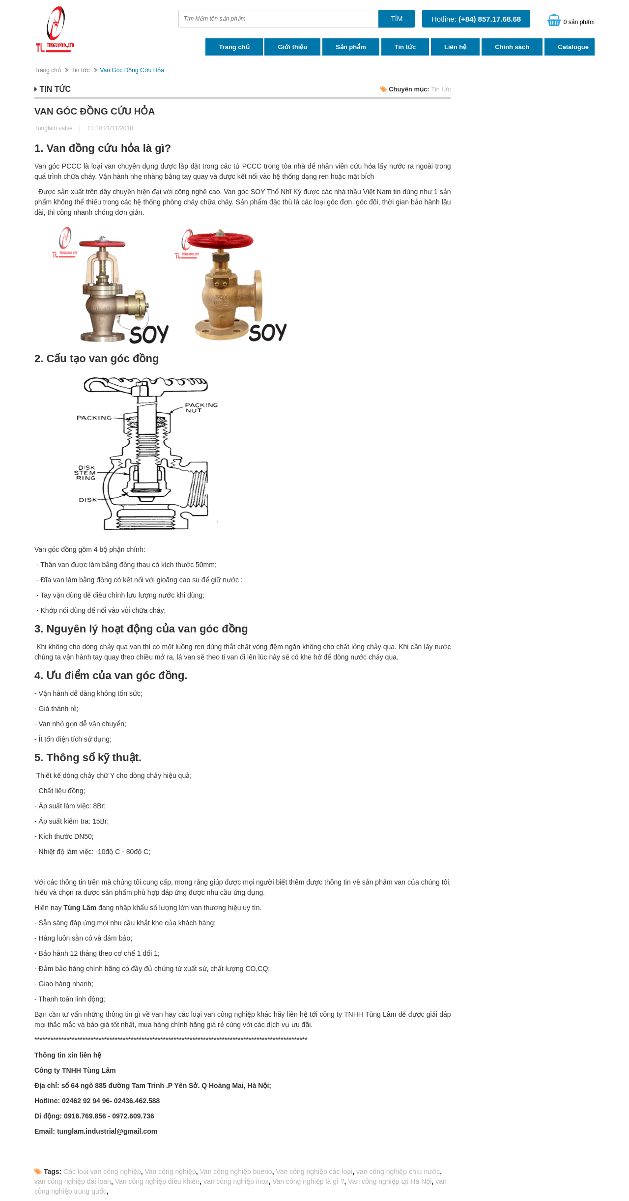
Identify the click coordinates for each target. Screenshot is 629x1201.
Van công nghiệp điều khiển (157, 1181)
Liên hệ (455, 47)
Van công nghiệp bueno (236, 1171)
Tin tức (405, 47)
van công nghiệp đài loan (72, 1181)
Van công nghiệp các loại (314, 1171)
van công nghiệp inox (236, 1181)
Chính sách (512, 47)
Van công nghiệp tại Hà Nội (389, 1181)
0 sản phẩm (579, 22)
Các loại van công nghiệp (102, 1171)
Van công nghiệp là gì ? (308, 1181)
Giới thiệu (292, 47)
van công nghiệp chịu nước (398, 1171)
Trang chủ (234, 47)
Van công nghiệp (170, 1171)
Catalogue (573, 47)
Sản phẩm (351, 47)
